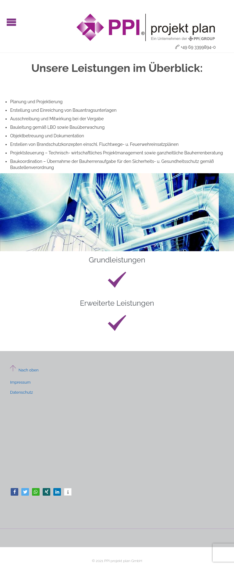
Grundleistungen (117, 259)
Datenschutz (21, 392)
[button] (14, 492)
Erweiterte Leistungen (117, 303)
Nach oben (24, 370)
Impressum (20, 382)
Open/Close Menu (11, 22)
